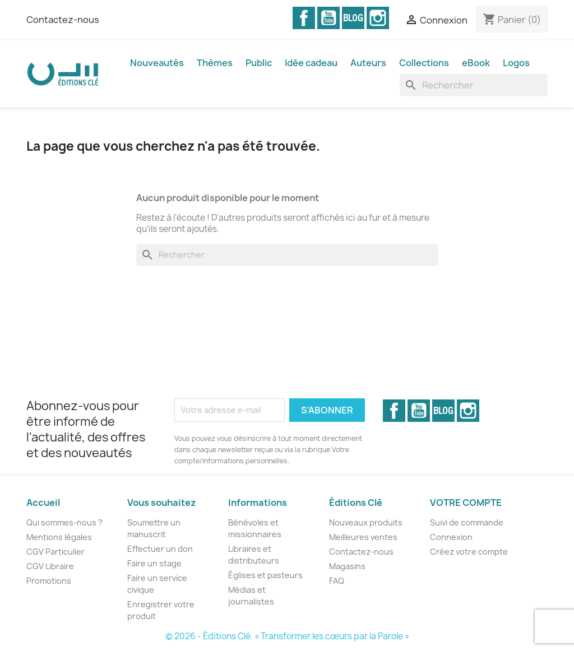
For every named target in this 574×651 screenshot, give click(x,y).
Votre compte (466, 502)
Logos (516, 63)
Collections (424, 63)
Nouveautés (157, 63)
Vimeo (353, 18)
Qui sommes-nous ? (64, 522)
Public (259, 63)
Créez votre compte (469, 551)
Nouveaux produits (365, 522)
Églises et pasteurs (265, 575)
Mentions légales (59, 537)
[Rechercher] (474, 85)
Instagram (378, 18)
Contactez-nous (62, 19)
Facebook (304, 18)
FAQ (336, 580)
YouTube (328, 18)
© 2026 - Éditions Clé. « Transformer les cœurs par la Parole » (287, 636)
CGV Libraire (50, 566)
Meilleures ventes (363, 537)
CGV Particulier (55, 551)
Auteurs (368, 63)
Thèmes (215, 63)
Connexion (451, 537)
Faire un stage (154, 563)
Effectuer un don (160, 548)
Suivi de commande (466, 522)
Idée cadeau (311, 63)
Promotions (48, 580)
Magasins (347, 566)
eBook (476, 63)
